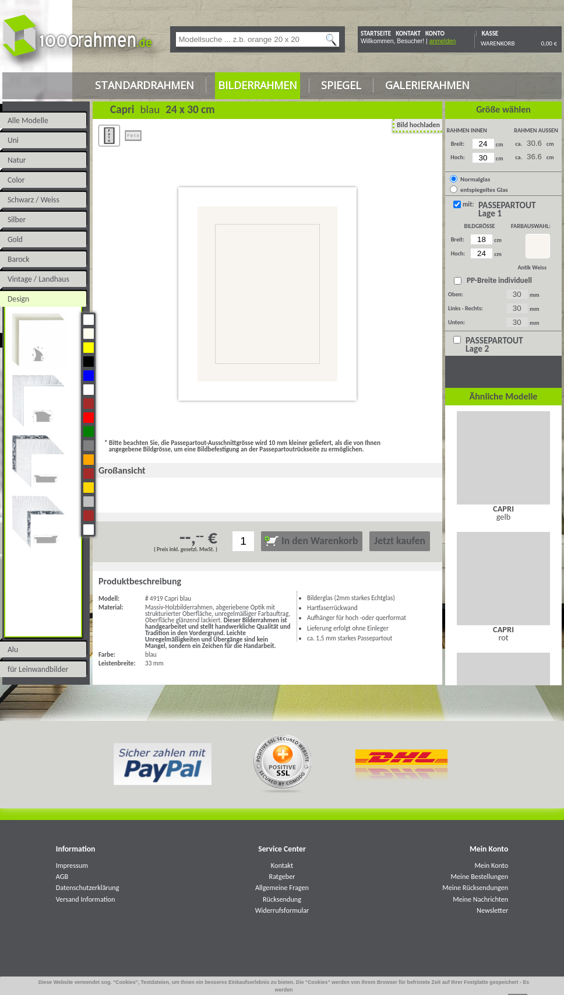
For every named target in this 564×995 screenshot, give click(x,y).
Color (16, 180)
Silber (17, 220)
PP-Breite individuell (497, 280)
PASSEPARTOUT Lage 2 (494, 345)
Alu (13, 649)
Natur (17, 160)
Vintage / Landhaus (38, 279)
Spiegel (341, 85)
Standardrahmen (144, 85)
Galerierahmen (427, 85)
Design (18, 299)
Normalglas (475, 179)
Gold (15, 239)
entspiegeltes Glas (484, 189)
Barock (19, 259)
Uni (13, 140)
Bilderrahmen (257, 85)
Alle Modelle (28, 120)
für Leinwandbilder (38, 669)
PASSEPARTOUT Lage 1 (507, 209)
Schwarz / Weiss (33, 200)
